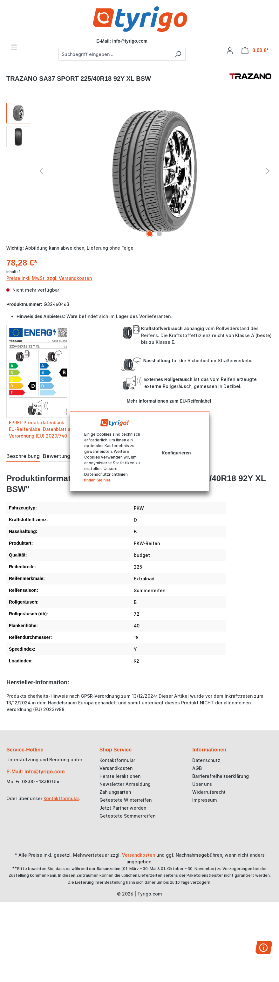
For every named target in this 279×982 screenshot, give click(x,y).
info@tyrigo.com (129, 41)
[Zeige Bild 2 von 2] (159, 233)
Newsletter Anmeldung (125, 784)
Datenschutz (206, 760)
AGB (197, 768)
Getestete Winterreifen (125, 800)
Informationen (209, 749)
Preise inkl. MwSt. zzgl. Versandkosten (49, 278)
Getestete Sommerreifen (127, 816)
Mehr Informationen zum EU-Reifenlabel (169, 401)
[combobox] (114, 54)
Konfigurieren (176, 452)
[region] (139, 171)
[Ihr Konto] (229, 50)
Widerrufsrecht (209, 792)
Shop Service (115, 749)
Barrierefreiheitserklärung (220, 776)
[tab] (23, 456)
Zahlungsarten (115, 792)
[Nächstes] (267, 171)
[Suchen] (178, 54)
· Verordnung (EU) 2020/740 (36, 436)
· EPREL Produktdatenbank (35, 422)
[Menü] (14, 47)
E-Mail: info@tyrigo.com (35, 771)
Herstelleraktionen (119, 776)
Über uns (202, 784)
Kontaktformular (61, 798)
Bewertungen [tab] (59, 456)
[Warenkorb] (255, 50)
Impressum (204, 800)
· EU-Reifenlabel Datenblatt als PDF (45, 429)
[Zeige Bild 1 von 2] (149, 233)
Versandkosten (116, 768)
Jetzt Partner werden (122, 808)
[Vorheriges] (41, 171)
